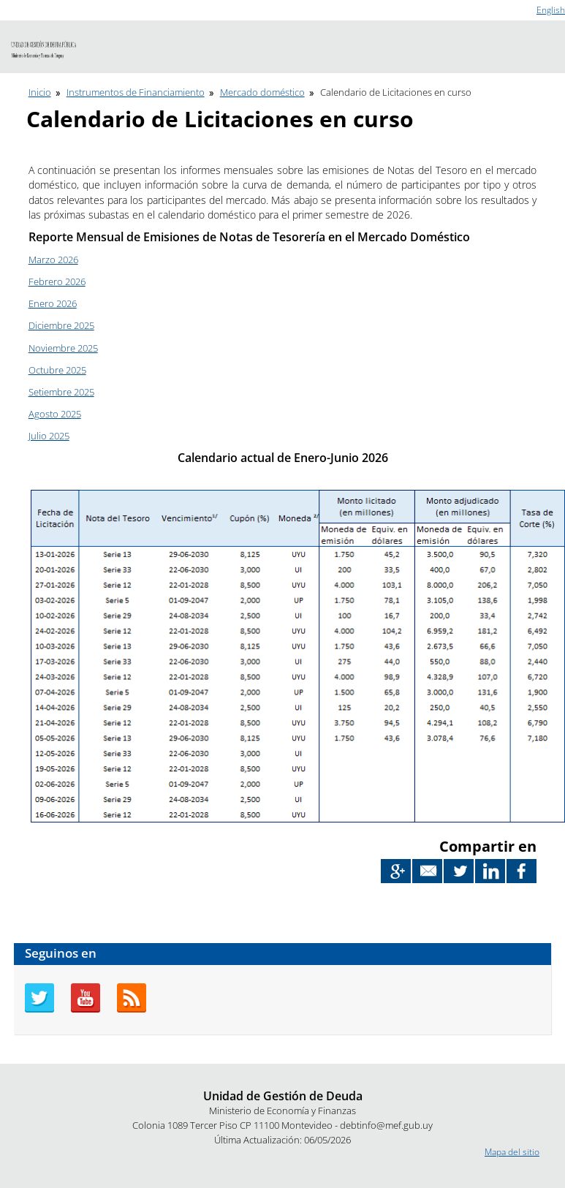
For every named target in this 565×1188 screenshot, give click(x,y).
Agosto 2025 (55, 413)
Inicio (40, 92)
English (550, 10)
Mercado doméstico (262, 92)
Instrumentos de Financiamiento (136, 92)
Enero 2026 (53, 303)
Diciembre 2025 (61, 325)
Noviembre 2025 (63, 348)
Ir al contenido (28, 6)
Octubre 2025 (57, 370)
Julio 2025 (49, 435)
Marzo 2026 (53, 259)
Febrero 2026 (57, 281)
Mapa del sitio (512, 1152)
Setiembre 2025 (61, 391)
